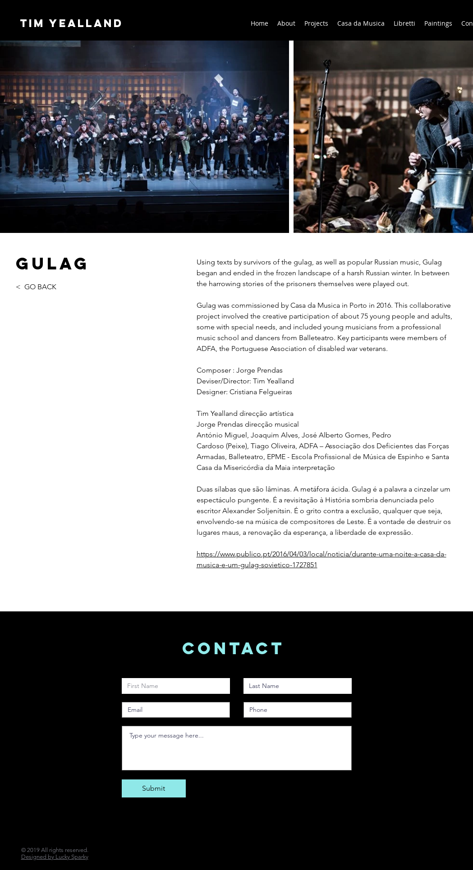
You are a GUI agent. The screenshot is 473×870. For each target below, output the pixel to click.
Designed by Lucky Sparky (54, 856)
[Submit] (154, 788)
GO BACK (40, 286)
